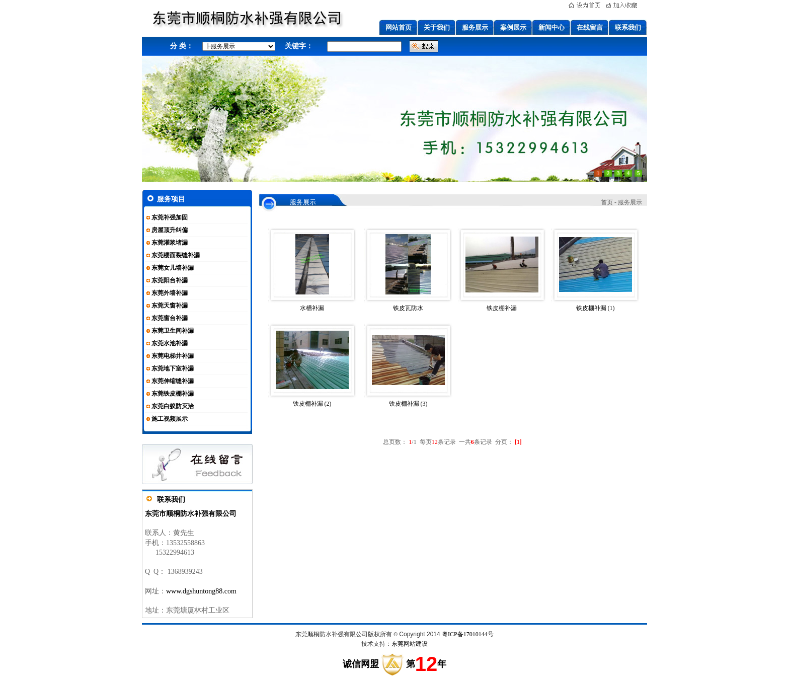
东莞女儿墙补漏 (172, 267)
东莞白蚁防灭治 (172, 406)
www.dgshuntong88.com (201, 591)
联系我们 (628, 27)
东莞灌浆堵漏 (169, 242)
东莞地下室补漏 (172, 368)
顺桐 (313, 634)
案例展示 (513, 27)
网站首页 (398, 27)
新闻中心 (551, 27)
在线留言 (590, 27)
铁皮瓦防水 (408, 308)
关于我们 (437, 27)
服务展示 (475, 27)
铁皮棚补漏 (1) (595, 308)
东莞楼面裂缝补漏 (175, 255)
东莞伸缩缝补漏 (172, 381)
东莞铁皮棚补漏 (172, 393)
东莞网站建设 (409, 643)
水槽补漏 (312, 308)
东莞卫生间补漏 (172, 330)
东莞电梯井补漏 (172, 355)
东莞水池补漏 (169, 343)
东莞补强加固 (169, 217)
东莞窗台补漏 (169, 318)
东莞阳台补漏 (169, 280)
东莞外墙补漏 (169, 292)
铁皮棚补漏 (502, 308)
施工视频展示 (169, 418)
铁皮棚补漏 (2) (312, 403)
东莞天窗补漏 (169, 305)
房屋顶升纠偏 (169, 230)
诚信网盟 (361, 664)
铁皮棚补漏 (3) (408, 403)
